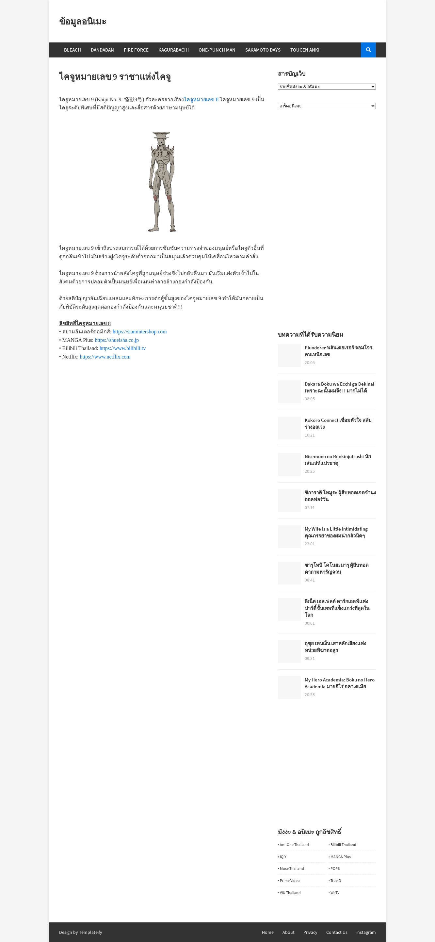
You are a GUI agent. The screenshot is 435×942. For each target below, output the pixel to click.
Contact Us (336, 932)
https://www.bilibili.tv (123, 348)
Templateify (90, 932)
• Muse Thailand (291, 868)
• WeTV (334, 892)
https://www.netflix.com (105, 356)
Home (268, 932)
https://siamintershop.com (140, 331)
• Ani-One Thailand (293, 844)
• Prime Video (289, 880)
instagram (366, 932)
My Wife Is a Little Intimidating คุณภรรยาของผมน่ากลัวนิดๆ (336, 532)
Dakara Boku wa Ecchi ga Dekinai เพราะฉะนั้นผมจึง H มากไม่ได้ (339, 387)
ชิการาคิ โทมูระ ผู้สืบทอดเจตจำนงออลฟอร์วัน (340, 496)
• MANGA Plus (340, 856)
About (288, 932)
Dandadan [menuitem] (102, 50)
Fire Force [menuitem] (136, 50)
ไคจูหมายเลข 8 (201, 99)
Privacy (310, 932)
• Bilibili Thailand (342, 844)
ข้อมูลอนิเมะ (82, 21)
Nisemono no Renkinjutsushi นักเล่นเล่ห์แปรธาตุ (338, 459)
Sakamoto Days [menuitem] (263, 50)
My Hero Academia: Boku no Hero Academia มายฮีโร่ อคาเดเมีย (340, 683)
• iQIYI (282, 856)
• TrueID (335, 880)
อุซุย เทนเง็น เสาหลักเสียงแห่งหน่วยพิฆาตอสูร (335, 646)
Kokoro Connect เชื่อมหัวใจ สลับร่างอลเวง (338, 423)
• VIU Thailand (289, 892)
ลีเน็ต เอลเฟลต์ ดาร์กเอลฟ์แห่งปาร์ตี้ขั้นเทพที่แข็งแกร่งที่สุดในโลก (337, 608)
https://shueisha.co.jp (117, 340)
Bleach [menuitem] (72, 50)
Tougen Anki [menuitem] (304, 50)
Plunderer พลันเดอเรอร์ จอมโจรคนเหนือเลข (338, 351)
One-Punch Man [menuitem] (217, 50)
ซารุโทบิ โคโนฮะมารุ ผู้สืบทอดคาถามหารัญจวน (337, 568)
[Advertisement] (162, 407)
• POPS (334, 868)
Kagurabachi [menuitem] (173, 50)
